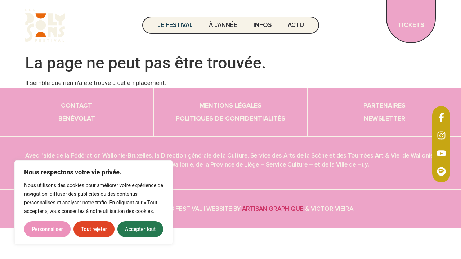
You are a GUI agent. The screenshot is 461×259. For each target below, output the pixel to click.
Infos (264, 25)
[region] (93, 202)
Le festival (176, 25)
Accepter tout (140, 229)
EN (450, 25)
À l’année (225, 25)
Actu (296, 25)
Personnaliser (47, 229)
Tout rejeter (94, 229)
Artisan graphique (273, 209)
